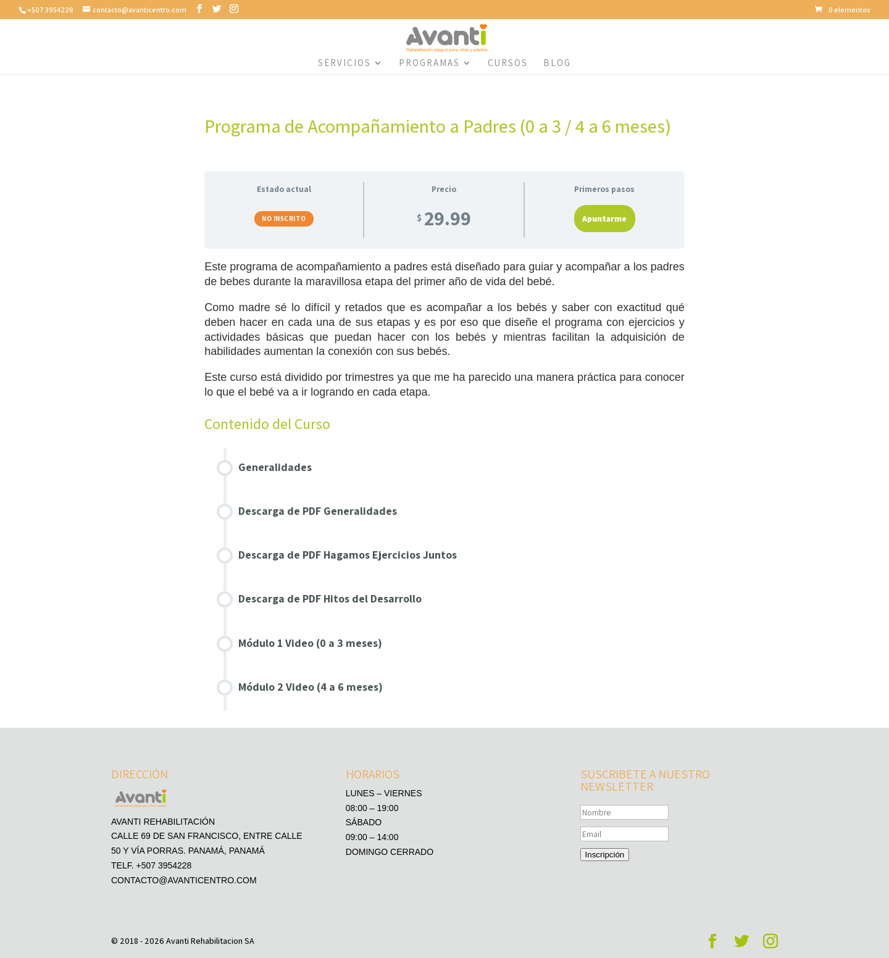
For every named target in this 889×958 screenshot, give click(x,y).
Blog (557, 64)
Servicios (344, 64)
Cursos (508, 64)
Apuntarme (604, 218)
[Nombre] (624, 812)
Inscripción (605, 854)
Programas (429, 64)
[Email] (624, 834)
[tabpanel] (444, 336)
